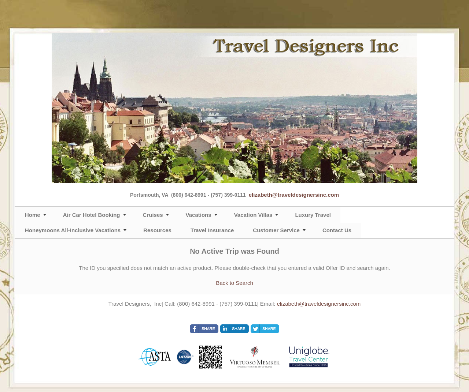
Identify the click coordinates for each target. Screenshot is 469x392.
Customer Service (276, 230)
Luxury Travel (313, 215)
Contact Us (336, 230)
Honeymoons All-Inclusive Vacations (73, 230)
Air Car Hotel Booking (91, 215)
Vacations (198, 215)
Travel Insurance (212, 230)
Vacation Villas (253, 215)
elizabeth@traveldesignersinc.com (294, 195)
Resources (157, 230)
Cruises (153, 215)
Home (32, 215)
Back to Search (234, 283)
